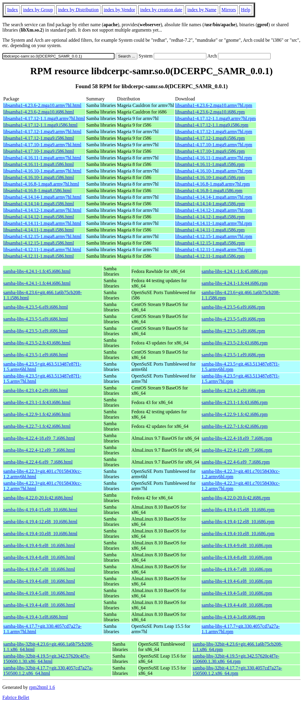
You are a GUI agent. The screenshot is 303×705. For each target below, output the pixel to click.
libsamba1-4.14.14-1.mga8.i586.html (38, 203)
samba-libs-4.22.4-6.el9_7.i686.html (38, 462)
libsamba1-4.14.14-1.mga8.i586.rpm (210, 203)
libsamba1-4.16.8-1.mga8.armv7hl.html (41, 184)
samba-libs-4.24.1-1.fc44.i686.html (36, 283)
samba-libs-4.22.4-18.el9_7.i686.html (39, 438)
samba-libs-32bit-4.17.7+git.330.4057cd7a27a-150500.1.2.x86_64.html (48, 670)
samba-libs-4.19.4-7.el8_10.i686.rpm (237, 569)
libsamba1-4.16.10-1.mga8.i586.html (38, 177)
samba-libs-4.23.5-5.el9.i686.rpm (233, 319)
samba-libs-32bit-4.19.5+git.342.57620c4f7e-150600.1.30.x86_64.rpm (235, 658)
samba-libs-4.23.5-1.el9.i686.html (35, 354)
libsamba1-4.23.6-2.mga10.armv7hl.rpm (213, 105)
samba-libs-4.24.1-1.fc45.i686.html (36, 271)
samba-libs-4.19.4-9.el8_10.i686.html (39, 545)
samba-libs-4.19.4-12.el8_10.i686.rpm (238, 521)
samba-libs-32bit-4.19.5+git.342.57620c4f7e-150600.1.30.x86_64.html (46, 658)
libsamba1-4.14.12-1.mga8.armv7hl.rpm (213, 210)
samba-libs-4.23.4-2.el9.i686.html (35, 390)
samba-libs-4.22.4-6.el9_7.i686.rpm (236, 462)
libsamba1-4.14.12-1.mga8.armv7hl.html (42, 210)
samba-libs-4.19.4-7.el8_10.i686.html (39, 569)
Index (12, 9)
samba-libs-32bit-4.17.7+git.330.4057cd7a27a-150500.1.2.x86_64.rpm (237, 670)
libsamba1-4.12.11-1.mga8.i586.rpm (210, 256)
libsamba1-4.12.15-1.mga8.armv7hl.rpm (213, 236)
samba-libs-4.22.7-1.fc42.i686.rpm (235, 426)
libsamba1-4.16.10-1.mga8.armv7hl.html (42, 170)
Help (245, 9)
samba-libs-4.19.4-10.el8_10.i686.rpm (238, 533)
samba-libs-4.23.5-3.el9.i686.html (35, 330)
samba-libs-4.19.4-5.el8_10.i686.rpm (237, 593)
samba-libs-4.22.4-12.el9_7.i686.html (39, 450)
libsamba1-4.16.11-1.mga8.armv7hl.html (42, 157)
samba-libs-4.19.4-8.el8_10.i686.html (39, 557)
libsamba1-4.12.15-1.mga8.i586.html (38, 243)
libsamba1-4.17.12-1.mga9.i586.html (38, 138)
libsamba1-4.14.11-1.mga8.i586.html (38, 229)
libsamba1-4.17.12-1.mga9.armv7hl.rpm (213, 131)
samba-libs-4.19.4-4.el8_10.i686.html (39, 605)
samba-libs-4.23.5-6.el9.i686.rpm (233, 307)
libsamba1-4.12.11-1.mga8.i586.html (38, 256)
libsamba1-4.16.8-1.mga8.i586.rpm (208, 190)
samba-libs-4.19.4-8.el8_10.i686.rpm (237, 557)
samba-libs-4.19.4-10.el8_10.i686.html (40, 533)
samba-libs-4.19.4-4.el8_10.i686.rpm (237, 605)
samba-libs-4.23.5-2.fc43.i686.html (36, 342)
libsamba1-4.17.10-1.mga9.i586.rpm (210, 151)
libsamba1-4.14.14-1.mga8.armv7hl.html (42, 197)
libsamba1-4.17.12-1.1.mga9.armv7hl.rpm (215, 118)
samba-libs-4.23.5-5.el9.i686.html (35, 319)
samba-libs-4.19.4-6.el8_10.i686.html (39, 581)
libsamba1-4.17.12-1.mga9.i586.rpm (210, 138)
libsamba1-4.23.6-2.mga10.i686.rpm (210, 111)
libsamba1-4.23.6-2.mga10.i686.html (38, 111)
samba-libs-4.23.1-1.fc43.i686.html (36, 402)
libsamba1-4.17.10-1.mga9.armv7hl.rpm (213, 144)
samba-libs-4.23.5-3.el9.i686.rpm (233, 330)
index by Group (38, 9)
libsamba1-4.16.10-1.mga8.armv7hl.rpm (213, 170)
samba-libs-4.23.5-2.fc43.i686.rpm (235, 342)
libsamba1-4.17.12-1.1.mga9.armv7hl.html (44, 118)
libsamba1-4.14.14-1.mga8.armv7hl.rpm (213, 197)
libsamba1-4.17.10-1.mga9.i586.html (38, 151)
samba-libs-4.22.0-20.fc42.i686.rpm (236, 497)
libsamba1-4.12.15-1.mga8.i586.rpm (210, 243)
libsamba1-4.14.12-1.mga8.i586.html (38, 216)
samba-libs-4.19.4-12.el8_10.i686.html (40, 521)
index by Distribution (78, 9)
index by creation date (161, 9)
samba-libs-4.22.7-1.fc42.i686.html (36, 426)
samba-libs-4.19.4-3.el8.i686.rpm (233, 616)
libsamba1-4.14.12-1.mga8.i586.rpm (210, 216)
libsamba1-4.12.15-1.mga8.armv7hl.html (42, 236)
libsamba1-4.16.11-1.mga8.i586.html (38, 164)
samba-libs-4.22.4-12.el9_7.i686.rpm (237, 450)
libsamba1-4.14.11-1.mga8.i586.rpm (210, 229)
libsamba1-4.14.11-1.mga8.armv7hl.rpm (213, 223)
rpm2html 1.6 (42, 687)
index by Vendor (119, 9)
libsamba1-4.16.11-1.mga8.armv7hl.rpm (213, 157)
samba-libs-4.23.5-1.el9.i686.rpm (233, 354)
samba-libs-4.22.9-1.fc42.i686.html (36, 414)
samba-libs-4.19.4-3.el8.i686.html (35, 616)
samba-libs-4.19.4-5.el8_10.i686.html (39, 593)
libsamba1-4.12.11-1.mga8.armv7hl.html (42, 249)
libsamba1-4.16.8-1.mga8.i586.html (37, 190)
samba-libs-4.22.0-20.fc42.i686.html (38, 497)
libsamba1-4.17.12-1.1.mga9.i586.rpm (211, 125)
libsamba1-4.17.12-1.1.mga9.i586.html (40, 125)
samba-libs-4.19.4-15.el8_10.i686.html (40, 509)
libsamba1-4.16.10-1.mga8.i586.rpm (210, 177)
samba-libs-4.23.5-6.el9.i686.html (35, 307)
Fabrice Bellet (15, 697)
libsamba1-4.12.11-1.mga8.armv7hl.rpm (213, 249)
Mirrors (229, 9)
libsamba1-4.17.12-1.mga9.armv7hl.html (42, 131)
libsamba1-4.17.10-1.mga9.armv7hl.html (42, 144)
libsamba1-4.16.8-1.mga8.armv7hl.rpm (212, 184)
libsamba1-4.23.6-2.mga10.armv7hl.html (42, 105)
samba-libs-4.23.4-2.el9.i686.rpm (233, 390)
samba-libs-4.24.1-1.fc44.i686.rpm (235, 283)
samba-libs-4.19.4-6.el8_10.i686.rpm (237, 581)
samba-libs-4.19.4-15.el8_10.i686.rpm (238, 509)
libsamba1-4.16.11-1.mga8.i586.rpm (210, 164)
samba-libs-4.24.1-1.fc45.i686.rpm (235, 271)
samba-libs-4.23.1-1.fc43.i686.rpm (235, 402)
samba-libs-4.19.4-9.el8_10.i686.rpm (237, 545)
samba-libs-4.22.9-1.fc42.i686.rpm (235, 414)
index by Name (201, 9)
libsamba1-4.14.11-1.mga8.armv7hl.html (42, 223)
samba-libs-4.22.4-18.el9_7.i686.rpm (237, 438)
